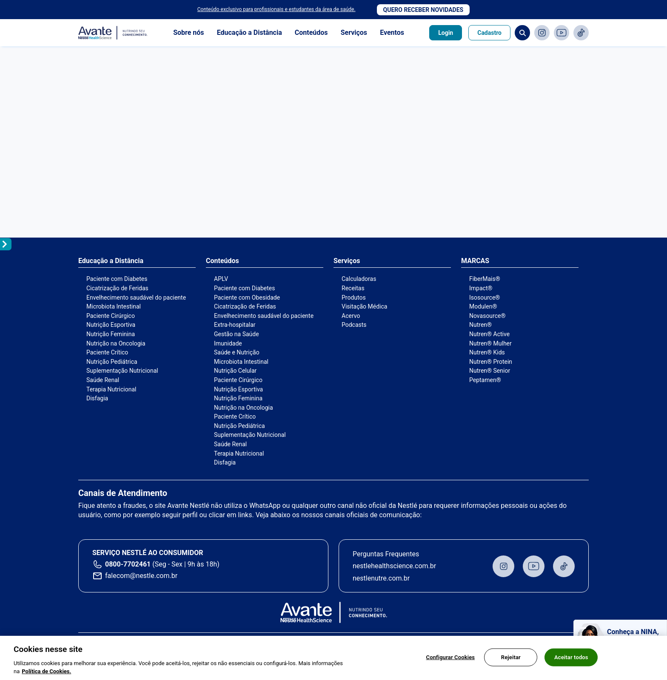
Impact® (480, 288)
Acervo (351, 315)
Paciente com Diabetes (117, 278)
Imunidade (228, 343)
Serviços (354, 32)
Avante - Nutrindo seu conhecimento (113, 33)
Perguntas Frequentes (386, 554)
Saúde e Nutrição (236, 352)
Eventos (392, 32)
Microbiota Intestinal (113, 306)
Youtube (561, 32)
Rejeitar (511, 657)
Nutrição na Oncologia (115, 343)
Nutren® (480, 324)
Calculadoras (359, 278)
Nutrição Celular (235, 370)
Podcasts (354, 324)
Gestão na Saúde (236, 334)
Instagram (542, 32)
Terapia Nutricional (111, 389)
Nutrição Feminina (110, 334)
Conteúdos (311, 32)
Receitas (353, 288)
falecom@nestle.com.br (141, 576)
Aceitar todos (571, 657)
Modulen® (483, 306)
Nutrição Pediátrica (111, 361)
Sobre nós (188, 32)
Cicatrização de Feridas (117, 288)
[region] (333, 658)
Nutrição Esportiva (110, 324)
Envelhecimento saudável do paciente (136, 297)
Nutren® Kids (487, 352)
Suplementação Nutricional (122, 370)
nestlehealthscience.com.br (394, 566)
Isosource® (484, 297)
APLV (221, 278)
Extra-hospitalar (235, 324)
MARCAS (475, 261)
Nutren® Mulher (490, 343)
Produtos (354, 297)
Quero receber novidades (423, 9)
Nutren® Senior (489, 370)
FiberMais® (484, 278)
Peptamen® (485, 380)
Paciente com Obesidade (247, 297)
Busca (522, 32)
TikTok (581, 32)
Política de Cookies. (46, 671)
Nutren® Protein (490, 361)
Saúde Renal (102, 380)
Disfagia (97, 398)
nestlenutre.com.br (381, 578)
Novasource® (487, 315)
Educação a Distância (249, 32)
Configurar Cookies (450, 657)
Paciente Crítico (107, 352)
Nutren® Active (489, 334)
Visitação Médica (364, 306)
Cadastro (489, 32)
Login (445, 32)
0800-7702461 (128, 564)
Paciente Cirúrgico (110, 315)
